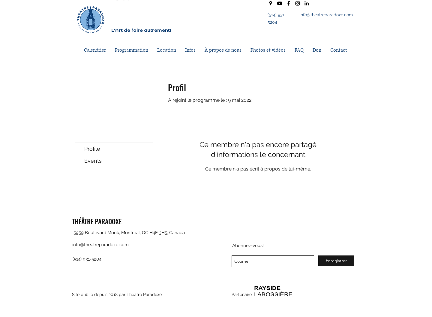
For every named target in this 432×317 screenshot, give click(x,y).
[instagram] (298, 3)
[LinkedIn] (307, 3)
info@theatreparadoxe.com (326, 14)
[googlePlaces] (271, 3)
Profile (92, 149)
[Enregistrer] (336, 260)
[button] (131, 50)
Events (93, 161)
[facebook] (289, 3)
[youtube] (280, 3)
